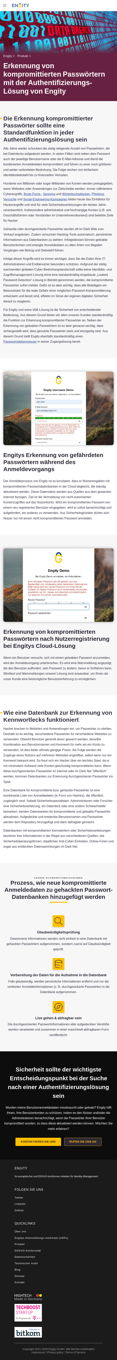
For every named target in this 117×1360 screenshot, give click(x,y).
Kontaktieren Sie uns (38, 1141)
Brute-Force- (32, 194)
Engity (7, 56)
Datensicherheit (24, 1257)
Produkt (22, 56)
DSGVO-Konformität (27, 1250)
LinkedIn (20, 1204)
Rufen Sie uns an (82, 1141)
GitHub (18, 1210)
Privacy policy (55, 1352)
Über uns (20, 1231)
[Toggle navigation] (5, 5)
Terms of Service (75, 1352)
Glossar (19, 1276)
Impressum (38, 1352)
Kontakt (19, 1282)
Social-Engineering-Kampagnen (45, 199)
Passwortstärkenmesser (20, 341)
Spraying (49, 194)
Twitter (18, 1198)
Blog (17, 1269)
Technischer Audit (26, 1263)
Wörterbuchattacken (76, 194)
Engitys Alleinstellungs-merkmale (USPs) (41, 1238)
